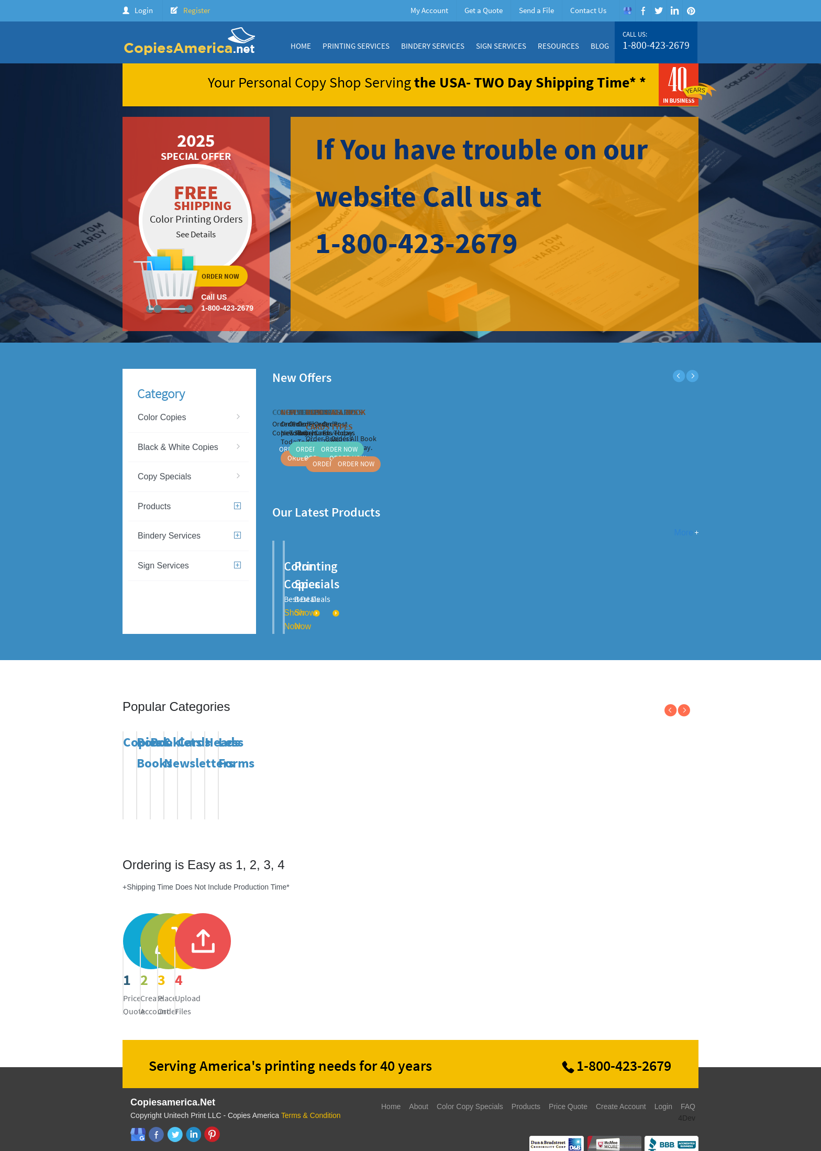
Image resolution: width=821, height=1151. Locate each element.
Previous (679, 376)
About (418, 1089)
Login (144, 10)
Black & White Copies (178, 447)
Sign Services (501, 46)
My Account (429, 10)
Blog (600, 46)
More (683, 532)
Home (301, 46)
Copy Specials (164, 476)
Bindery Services (432, 46)
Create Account (621, 1089)
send (484, 953)
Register (196, 10)
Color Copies (162, 417)
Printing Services (356, 46)
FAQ (688, 1089)
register (336, 953)
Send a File (536, 10)
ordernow (196, 224)
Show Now (397, 594)
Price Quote (568, 1089)
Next (692, 376)
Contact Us (588, 10)
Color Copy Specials (470, 1089)
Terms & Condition (311, 1098)
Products (189, 506)
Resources (558, 46)
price (188, 953)
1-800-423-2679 (656, 45)
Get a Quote (483, 10)
